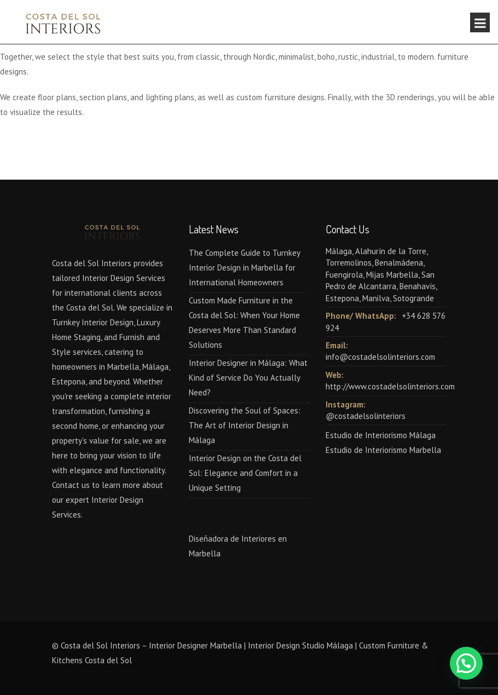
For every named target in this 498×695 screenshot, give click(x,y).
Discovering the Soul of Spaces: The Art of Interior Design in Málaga (244, 425)
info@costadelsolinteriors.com (380, 357)
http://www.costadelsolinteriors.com (390, 386)
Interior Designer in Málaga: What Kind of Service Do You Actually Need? (248, 378)
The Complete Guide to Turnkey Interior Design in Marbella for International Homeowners (244, 268)
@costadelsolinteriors (366, 416)
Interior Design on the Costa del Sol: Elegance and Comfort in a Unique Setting (245, 473)
